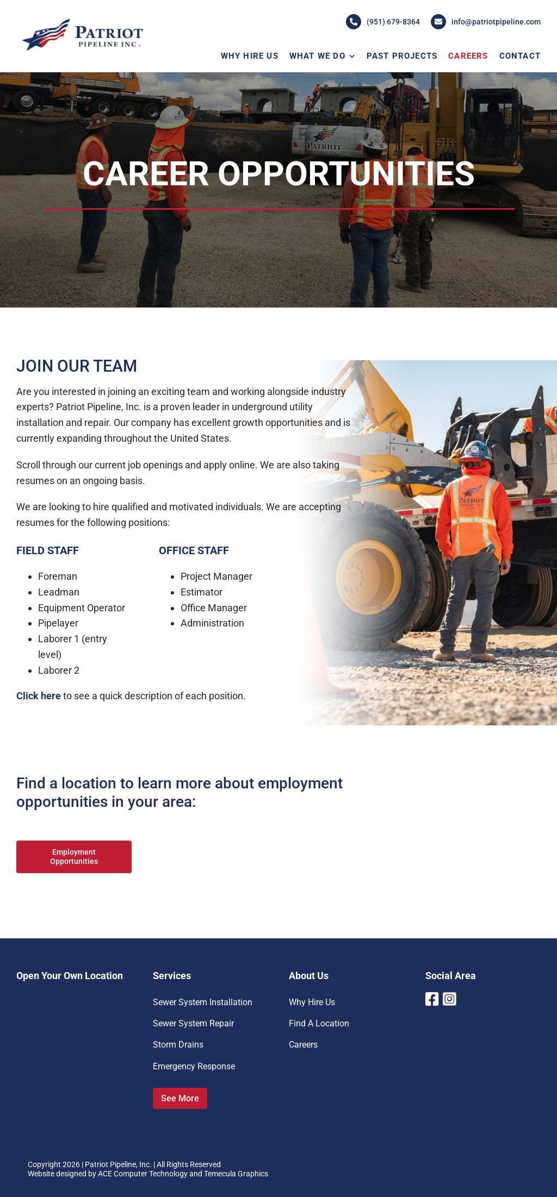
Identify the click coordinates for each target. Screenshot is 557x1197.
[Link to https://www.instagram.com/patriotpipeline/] (449, 999)
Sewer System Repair (193, 1023)
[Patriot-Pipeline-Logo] (81, 21)
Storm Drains (178, 1044)
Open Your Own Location (69, 975)
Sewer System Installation (202, 1002)
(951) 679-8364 (383, 21)
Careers (303, 1044)
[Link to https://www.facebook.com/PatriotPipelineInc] (430, 999)
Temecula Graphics (236, 1173)
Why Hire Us (312, 1002)
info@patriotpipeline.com (486, 21)
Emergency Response (194, 1066)
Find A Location (319, 1023)
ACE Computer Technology (143, 1173)
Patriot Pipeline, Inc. (118, 1164)
